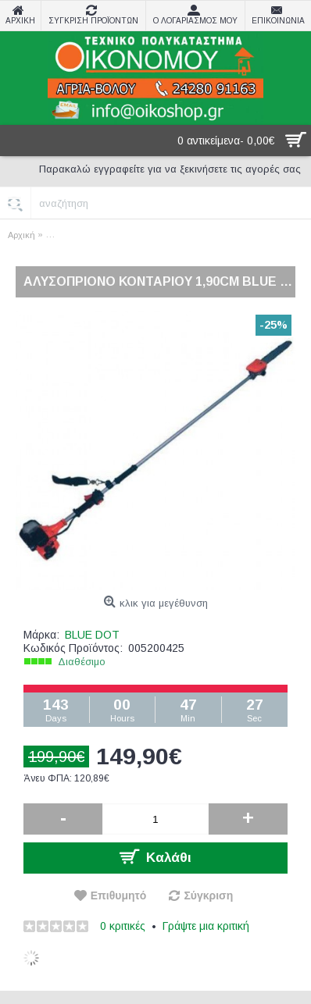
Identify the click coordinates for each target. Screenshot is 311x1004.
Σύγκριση (208, 895)
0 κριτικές (122, 926)
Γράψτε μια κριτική (206, 926)
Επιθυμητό (119, 895)
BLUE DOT (92, 634)
